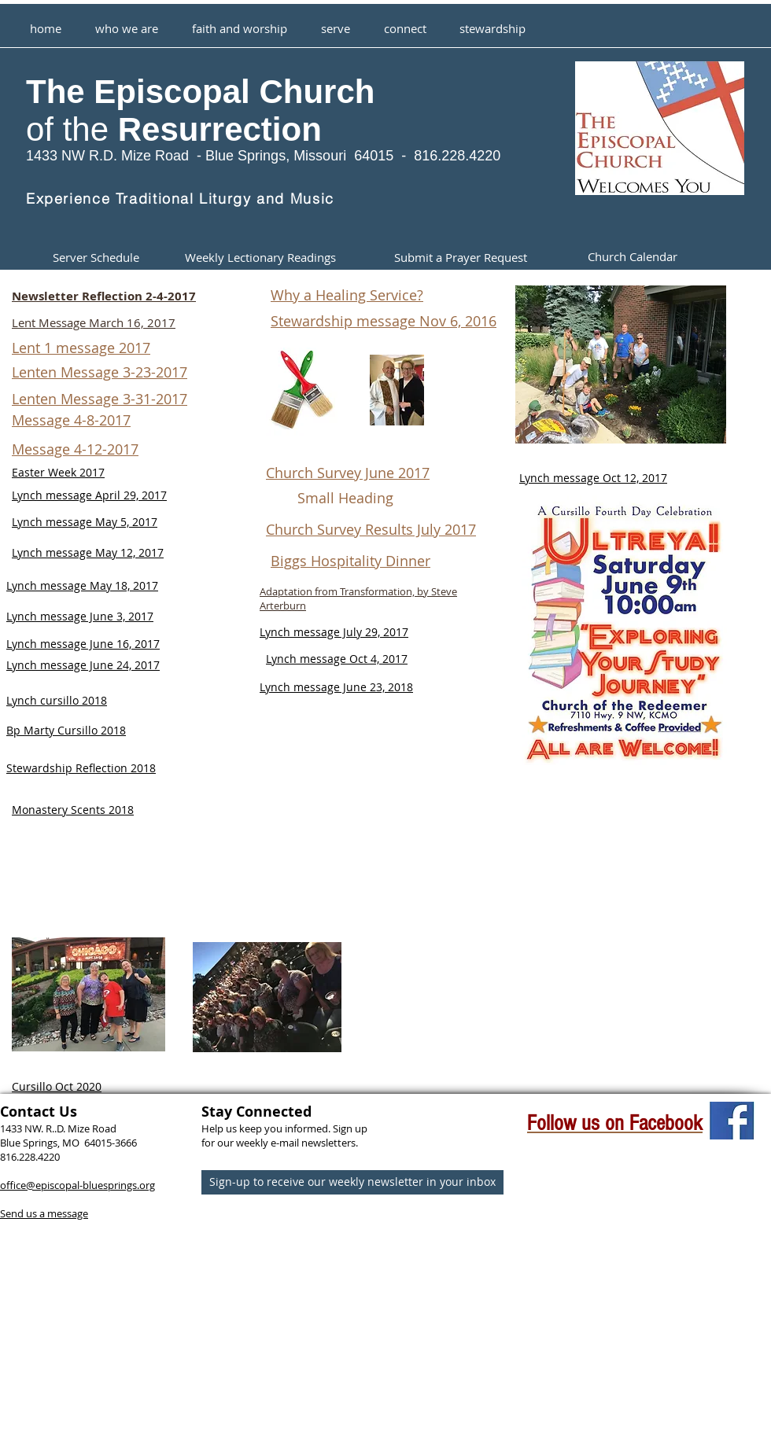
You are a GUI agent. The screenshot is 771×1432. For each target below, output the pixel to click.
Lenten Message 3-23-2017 (99, 372)
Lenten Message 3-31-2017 (99, 398)
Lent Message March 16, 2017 (93, 322)
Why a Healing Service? (347, 294)
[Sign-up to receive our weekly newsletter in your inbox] (352, 1182)
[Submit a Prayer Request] (460, 257)
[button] (239, 21)
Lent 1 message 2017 (81, 347)
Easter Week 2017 (58, 472)
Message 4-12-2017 (75, 449)
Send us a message (44, 1213)
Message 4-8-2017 (71, 419)
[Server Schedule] (95, 257)
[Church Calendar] (632, 257)
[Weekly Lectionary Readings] (260, 257)
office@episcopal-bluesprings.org (77, 1185)
